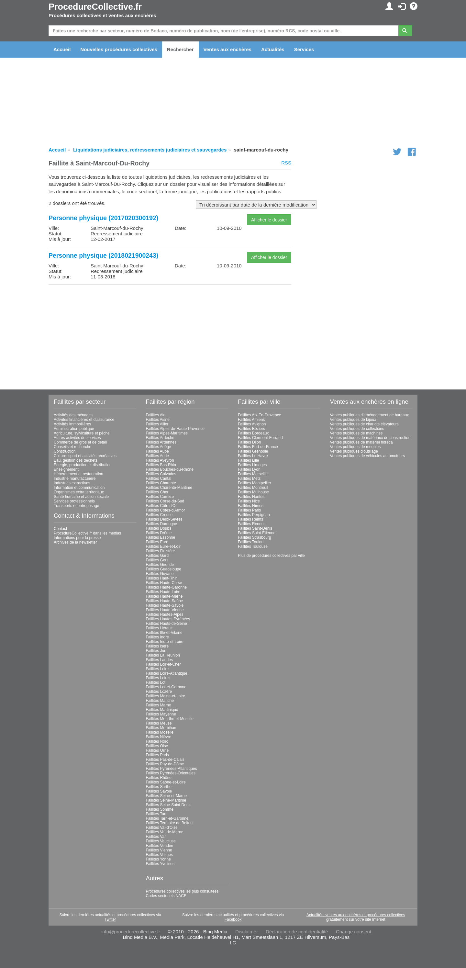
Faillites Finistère (160, 551)
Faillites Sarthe (159, 786)
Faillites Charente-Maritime (169, 487)
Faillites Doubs (159, 528)
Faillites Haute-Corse (164, 582)
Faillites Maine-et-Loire (165, 696)
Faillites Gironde (160, 564)
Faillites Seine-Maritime (166, 800)
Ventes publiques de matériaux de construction (370, 437)
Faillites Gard (157, 555)
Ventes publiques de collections (357, 428)
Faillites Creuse (159, 514)
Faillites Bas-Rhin (161, 465)
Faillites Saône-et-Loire (166, 782)
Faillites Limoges (252, 465)
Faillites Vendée (159, 845)
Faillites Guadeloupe (163, 569)
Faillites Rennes (251, 524)
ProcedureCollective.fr (95, 7)
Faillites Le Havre (253, 456)
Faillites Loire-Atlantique (166, 673)
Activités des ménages (73, 415)
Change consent (353, 931)
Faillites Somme (159, 809)
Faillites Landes (159, 660)
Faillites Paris (157, 755)
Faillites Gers (157, 560)
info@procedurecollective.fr (130, 931)
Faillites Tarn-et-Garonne (167, 818)
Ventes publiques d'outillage (354, 451)
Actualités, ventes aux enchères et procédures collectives (355, 915)
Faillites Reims (250, 519)
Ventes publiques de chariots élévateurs (364, 424)
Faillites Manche (160, 700)
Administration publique (74, 428)
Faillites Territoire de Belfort (169, 823)
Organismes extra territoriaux (79, 492)
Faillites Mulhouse (253, 492)
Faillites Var (156, 836)
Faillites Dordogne (161, 524)
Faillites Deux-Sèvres (164, 519)
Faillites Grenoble (253, 451)
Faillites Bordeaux (253, 433)
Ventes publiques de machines (356, 433)
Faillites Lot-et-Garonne (166, 687)
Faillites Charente (161, 483)
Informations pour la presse (77, 537)
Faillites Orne (157, 750)
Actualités (272, 49)
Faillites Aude (157, 456)
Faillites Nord (157, 741)
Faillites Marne (158, 705)
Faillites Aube (157, 451)
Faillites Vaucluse (161, 841)
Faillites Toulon (250, 542)
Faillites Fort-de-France (258, 447)
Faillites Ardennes (161, 442)
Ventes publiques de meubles (355, 447)
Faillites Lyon (249, 469)
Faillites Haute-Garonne (166, 587)
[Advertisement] (170, 334)
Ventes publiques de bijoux (353, 419)
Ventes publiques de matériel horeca (361, 442)
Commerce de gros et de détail (80, 442)
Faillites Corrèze (160, 496)
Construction (64, 451)
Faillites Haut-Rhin (162, 578)
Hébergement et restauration (78, 474)
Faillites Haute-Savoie (165, 605)
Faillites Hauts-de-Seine (166, 623)
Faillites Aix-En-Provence (259, 415)
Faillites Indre (157, 637)
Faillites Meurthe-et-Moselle (170, 718)
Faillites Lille (248, 460)
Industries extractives (72, 483)
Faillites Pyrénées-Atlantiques (171, 768)
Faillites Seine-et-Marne (166, 796)
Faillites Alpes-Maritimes (167, 433)
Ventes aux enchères (227, 49)
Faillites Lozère (159, 691)
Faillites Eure (157, 542)
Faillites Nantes (251, 496)
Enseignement (66, 469)
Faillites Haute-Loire (163, 592)
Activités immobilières (72, 424)
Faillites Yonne (158, 859)
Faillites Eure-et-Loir (163, 546)
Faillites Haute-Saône (164, 601)
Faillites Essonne (160, 537)
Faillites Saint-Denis (255, 528)
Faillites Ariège (158, 447)
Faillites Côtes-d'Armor (165, 510)
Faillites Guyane (160, 573)
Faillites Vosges (159, 854)
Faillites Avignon (252, 424)
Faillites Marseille (253, 474)
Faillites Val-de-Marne (164, 832)
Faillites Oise (157, 746)
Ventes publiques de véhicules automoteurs (367, 456)
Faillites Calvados (161, 474)
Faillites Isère (157, 646)
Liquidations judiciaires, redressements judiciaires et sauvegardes (150, 149)
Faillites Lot (156, 682)
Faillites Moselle (159, 732)
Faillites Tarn (157, 814)
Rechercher (180, 49)
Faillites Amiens (251, 419)
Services (304, 49)
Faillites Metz (249, 478)
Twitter (110, 919)
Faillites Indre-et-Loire (164, 641)
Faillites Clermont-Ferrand (260, 437)
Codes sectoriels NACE (166, 896)
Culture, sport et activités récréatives (85, 456)
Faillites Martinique (162, 709)
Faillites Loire (157, 669)
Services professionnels (74, 501)
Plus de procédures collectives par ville (271, 555)
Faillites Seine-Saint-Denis (169, 805)
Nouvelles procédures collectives (118, 49)
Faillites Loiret (158, 678)
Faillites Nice (249, 501)
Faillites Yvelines (160, 863)
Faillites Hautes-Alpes (164, 614)
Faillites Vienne (159, 850)
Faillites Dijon (249, 442)
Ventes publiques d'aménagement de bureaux (369, 415)
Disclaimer (246, 931)
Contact (60, 528)
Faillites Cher (157, 492)
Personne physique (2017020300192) (103, 217)
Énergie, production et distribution (83, 465)
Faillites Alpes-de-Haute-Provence (175, 428)
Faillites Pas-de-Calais (165, 759)
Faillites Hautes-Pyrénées (168, 619)
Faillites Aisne (158, 419)
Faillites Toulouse (253, 546)
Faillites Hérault (159, 628)
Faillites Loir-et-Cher (163, 664)
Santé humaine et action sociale (81, 496)
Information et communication (79, 487)
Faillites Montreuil (253, 487)
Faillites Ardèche (160, 437)
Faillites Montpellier (254, 483)
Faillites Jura (157, 650)
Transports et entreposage (76, 505)
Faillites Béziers (251, 428)
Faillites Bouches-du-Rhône (170, 469)
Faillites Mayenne (161, 714)
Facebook (233, 919)
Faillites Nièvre (159, 737)
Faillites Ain (156, 415)
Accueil (62, 49)
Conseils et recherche (72, 447)
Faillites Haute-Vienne (165, 610)
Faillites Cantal (159, 478)
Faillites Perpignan (254, 514)
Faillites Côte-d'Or (161, 505)
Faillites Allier (157, 424)
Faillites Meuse (159, 723)
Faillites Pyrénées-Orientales (170, 773)
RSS (286, 162)
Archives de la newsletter (75, 542)
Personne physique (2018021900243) (103, 255)
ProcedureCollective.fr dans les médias (87, 533)
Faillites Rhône (159, 777)
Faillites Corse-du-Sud (165, 501)
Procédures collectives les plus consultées (182, 891)
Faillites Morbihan (161, 728)
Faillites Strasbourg (254, 537)
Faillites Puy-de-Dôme (165, 764)
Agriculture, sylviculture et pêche (82, 433)
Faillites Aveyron (160, 460)
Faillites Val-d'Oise (162, 827)
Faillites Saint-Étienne (256, 533)
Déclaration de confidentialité (297, 931)
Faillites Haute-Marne (164, 596)
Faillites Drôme (159, 533)
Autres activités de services (77, 437)
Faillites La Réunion (163, 655)
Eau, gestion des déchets (75, 460)
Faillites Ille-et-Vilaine (164, 632)
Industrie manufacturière (74, 478)
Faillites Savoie (159, 791)
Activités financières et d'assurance (84, 419)
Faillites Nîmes (250, 505)
